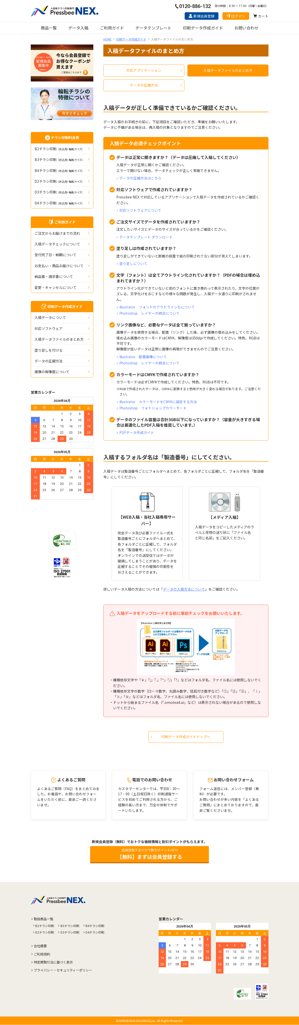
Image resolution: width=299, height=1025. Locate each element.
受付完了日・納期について (56, 254)
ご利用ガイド (112, 28)
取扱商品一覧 (44, 919)
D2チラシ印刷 (59, 181)
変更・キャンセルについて (56, 287)
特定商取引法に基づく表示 (55, 962)
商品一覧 (49, 28)
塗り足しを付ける (49, 350)
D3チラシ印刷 (59, 191)
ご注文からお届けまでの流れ (57, 233)
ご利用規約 (43, 954)
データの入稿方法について (184, 588)
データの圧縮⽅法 (49, 360)
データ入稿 (78, 28)
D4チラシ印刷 (59, 202)
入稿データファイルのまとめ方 (59, 339)
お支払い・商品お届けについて (59, 265)
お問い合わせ (246, 28)
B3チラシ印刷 (59, 159)
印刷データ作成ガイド (203, 28)
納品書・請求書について (54, 276)
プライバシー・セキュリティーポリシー (65, 970)
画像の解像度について (52, 371)
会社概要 (41, 946)
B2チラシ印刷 (59, 148)
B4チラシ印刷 (59, 170)
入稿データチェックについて (57, 243)
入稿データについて (50, 317)
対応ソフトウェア (49, 328)
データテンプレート (153, 28)
